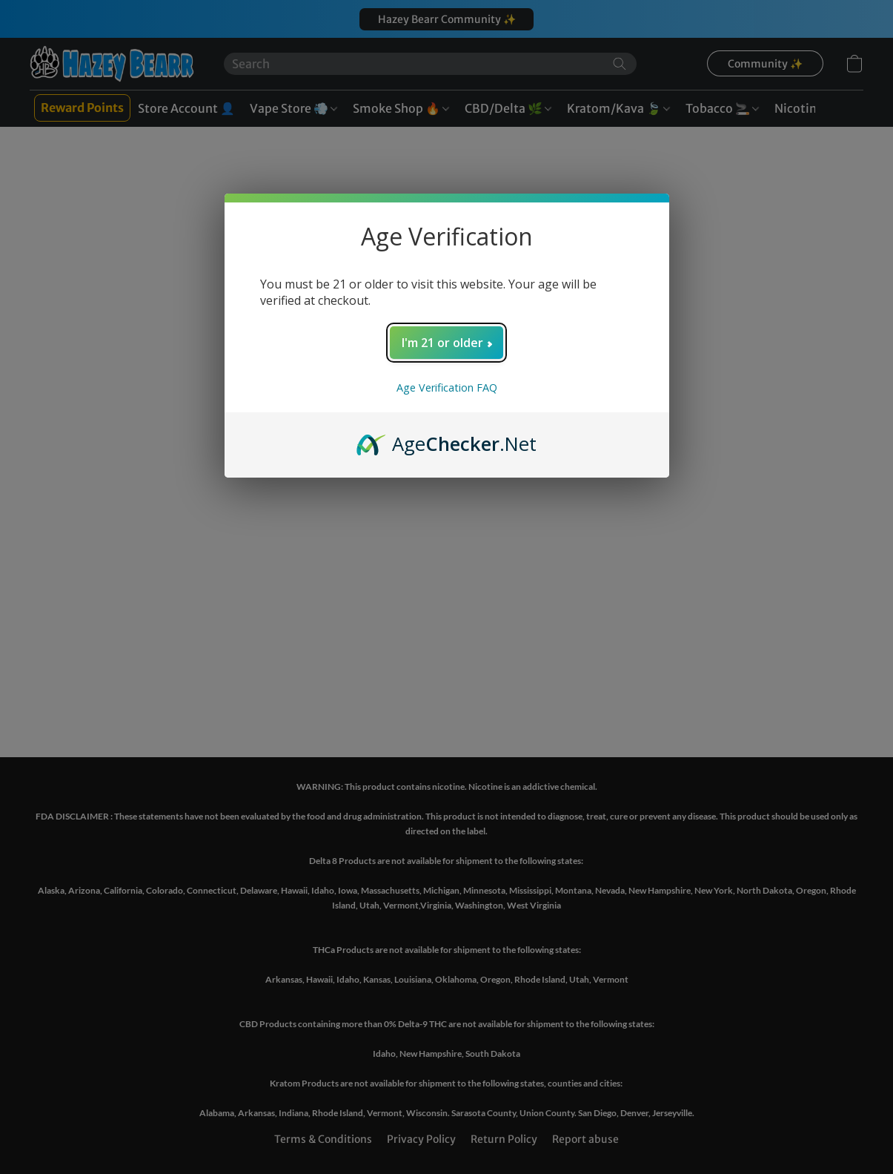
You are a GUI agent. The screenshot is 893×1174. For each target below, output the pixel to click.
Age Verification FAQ (446, 387)
